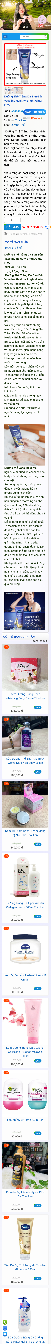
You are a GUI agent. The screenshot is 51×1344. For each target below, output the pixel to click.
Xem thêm (39, 640)
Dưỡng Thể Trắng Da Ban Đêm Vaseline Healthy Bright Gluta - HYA (24, 100)
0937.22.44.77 (34, 227)
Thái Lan (20, 120)
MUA (38, 707)
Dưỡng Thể (18, 124)
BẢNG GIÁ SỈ (13, 248)
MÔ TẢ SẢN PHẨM (16, 242)
